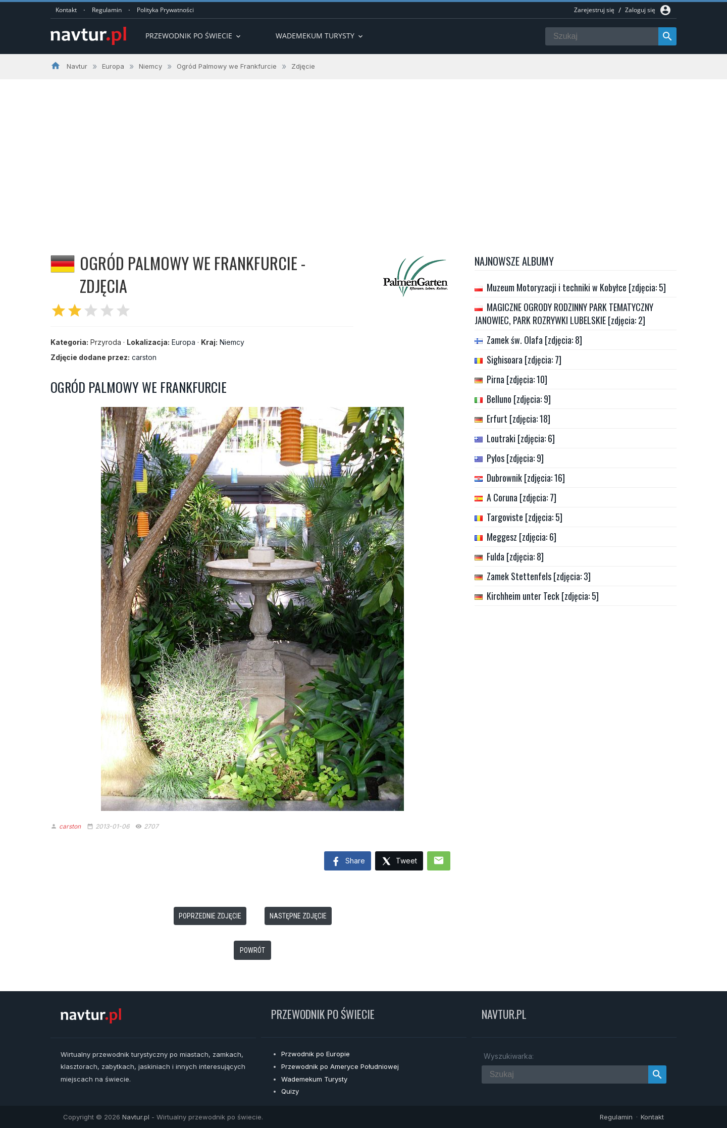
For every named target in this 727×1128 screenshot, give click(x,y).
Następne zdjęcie (298, 916)
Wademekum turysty (320, 35)
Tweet (399, 861)
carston (144, 357)
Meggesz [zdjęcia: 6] (521, 536)
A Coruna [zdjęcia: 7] (521, 497)
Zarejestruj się (594, 10)
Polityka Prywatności (165, 10)
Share (347, 861)
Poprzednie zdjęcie (210, 916)
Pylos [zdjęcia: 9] (515, 458)
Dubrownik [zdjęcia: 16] (526, 477)
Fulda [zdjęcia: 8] (515, 556)
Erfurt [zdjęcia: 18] (518, 418)
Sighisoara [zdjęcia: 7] (524, 359)
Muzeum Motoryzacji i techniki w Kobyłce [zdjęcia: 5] (576, 287)
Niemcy (232, 342)
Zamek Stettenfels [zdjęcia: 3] (539, 576)
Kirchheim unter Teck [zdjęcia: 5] (543, 595)
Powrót (252, 950)
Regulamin (107, 10)
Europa (183, 342)
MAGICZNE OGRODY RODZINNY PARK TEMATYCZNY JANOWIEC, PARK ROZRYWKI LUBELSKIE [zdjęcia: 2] (564, 313)
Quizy (290, 1091)
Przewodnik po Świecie (193, 35)
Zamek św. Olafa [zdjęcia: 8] (534, 339)
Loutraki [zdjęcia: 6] (521, 438)
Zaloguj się (640, 10)
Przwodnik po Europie (315, 1054)
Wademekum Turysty (314, 1079)
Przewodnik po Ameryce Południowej (340, 1066)
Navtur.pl (135, 1117)
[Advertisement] (363, 155)
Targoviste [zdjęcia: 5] (524, 517)
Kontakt (66, 10)
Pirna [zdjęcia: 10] (517, 379)
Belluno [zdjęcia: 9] (519, 398)
